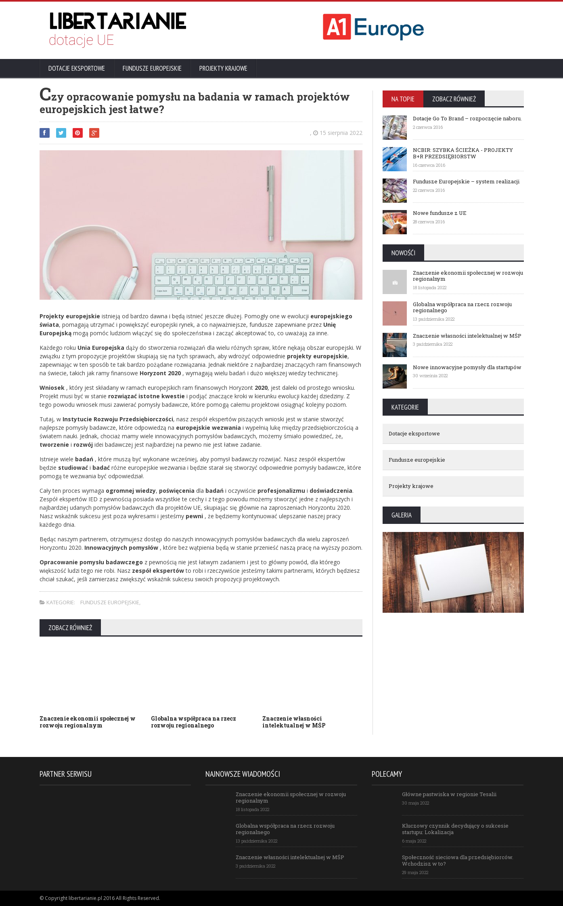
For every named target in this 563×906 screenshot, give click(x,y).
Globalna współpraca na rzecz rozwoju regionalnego (193, 722)
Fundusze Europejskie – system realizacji (466, 181)
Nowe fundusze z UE (440, 213)
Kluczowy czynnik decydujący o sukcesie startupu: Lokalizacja (455, 829)
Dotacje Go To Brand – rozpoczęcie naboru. (467, 118)
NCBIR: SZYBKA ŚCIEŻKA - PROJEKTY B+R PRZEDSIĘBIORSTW (463, 153)
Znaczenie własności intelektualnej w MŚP (294, 722)
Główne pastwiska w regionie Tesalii (449, 794)
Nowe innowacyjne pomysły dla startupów (467, 367)
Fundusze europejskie (152, 68)
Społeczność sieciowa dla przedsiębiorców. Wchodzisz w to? (457, 860)
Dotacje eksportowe (76, 68)
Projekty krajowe (223, 68)
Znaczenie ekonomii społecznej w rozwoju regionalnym (88, 722)
